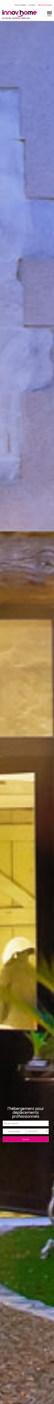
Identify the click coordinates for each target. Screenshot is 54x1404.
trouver (25, 1139)
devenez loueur (45, 5)
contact (32, 5)
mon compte (20, 5)
